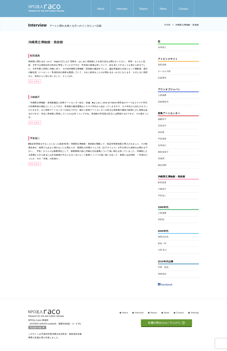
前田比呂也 (163, 237)
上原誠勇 (162, 95)
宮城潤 (161, 158)
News (163, 8)
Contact (183, 8)
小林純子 (35, 97)
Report (143, 8)
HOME (167, 25)
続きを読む (34, 81)
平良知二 (35, 138)
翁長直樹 (162, 64)
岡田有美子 (163, 152)
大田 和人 (162, 250)
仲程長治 (162, 274)
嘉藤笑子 (162, 119)
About (100, 8)
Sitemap (195, 313)
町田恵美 (35, 55)
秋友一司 (162, 243)
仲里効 (161, 219)
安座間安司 (163, 102)
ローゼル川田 (164, 71)
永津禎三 (162, 47)
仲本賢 (161, 132)
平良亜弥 (162, 139)
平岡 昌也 (163, 267)
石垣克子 (162, 125)
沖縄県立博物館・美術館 (45, 42)
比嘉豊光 (162, 78)
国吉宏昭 (162, 165)
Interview (121, 8)
